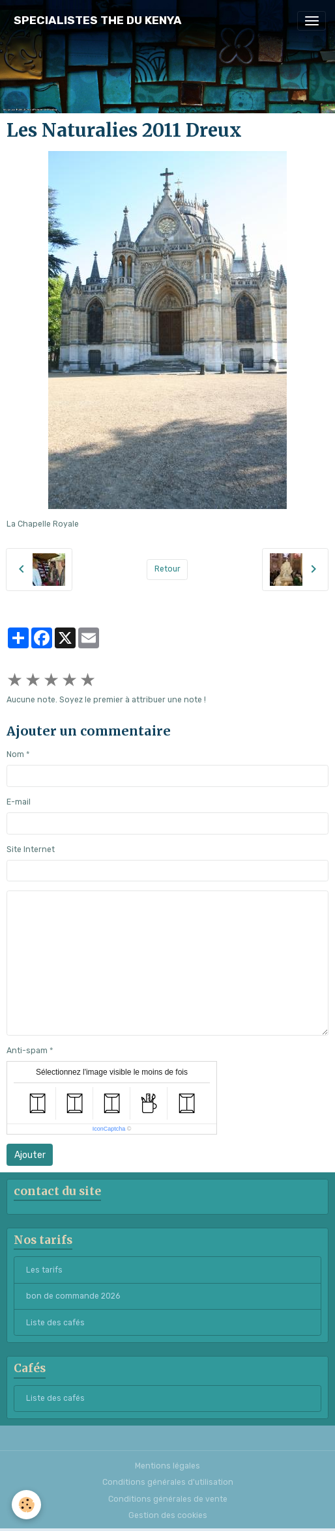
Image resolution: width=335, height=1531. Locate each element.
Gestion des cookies (167, 1515)
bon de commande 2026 (73, 1296)
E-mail (19, 802)
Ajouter (30, 1155)
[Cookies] (26, 1504)
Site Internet (31, 849)
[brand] (97, 20)
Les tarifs (44, 1270)
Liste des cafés (55, 1322)
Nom (15, 754)
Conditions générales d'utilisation (167, 1482)
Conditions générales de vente (167, 1499)
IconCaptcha (109, 1128)
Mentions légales (167, 1465)
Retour (167, 568)
